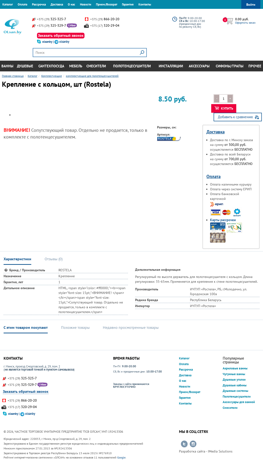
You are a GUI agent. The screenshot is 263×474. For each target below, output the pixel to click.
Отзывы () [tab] (54, 258)
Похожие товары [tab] (75, 327)
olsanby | (48, 42)
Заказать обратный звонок (61, 35)
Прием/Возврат (106, 4)
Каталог (7, 4)
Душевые (25, 66)
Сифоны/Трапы (229, 66)
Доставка (57, 4)
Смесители (96, 66)
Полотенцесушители (132, 66)
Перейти (184, 444)
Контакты (144, 4)
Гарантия (128, 4)
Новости (85, 4)
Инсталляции (171, 66)
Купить (224, 108)
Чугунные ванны (234, 374)
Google (121, 457)
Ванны (7, 66)
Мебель (75, 66)
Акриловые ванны (235, 368)
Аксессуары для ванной (239, 402)
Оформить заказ (245, 22)
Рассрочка (39, 4)
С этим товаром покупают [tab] (26, 327)
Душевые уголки (234, 380)
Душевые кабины (235, 385)
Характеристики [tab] (17, 258)
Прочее (254, 66)
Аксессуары (199, 66)
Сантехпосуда (51, 66)
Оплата (22, 4)
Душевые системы (235, 391)
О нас (71, 4)
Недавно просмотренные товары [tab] (131, 327)
